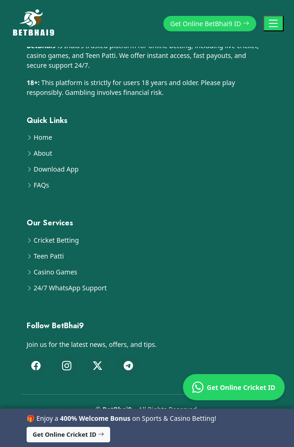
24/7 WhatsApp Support (70, 288)
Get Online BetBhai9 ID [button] (209, 23)
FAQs (41, 185)
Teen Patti (49, 256)
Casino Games (55, 272)
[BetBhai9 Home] (35, 23)
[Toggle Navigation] (273, 23)
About (43, 153)
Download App (56, 169)
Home (43, 137)
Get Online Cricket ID (233, 387)
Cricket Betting (56, 240)
